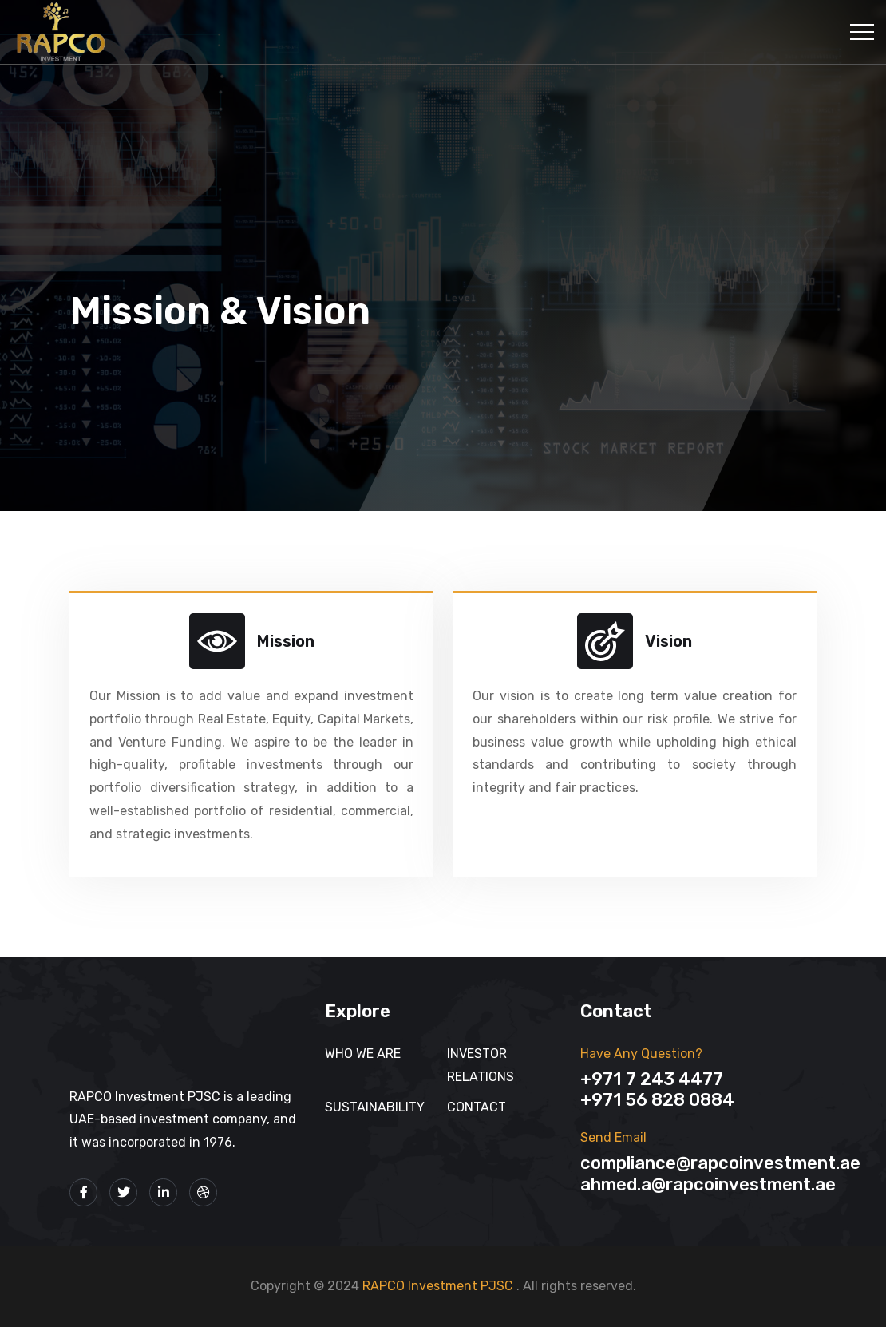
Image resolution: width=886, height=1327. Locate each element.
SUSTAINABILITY (375, 1107)
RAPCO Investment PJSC (439, 1285)
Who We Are (363, 1053)
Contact (476, 1107)
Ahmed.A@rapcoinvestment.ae (708, 1184)
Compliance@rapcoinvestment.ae (720, 1163)
